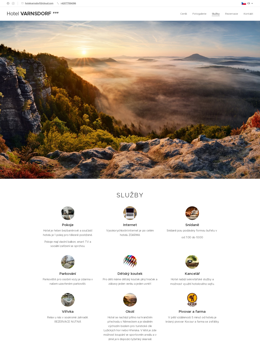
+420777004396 (68, 3)
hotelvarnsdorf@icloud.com (39, 3)
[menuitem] (183, 14)
